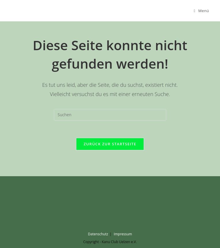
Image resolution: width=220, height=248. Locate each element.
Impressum (123, 234)
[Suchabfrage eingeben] (110, 115)
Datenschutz (98, 234)
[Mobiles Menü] (201, 10)
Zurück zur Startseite (110, 143)
